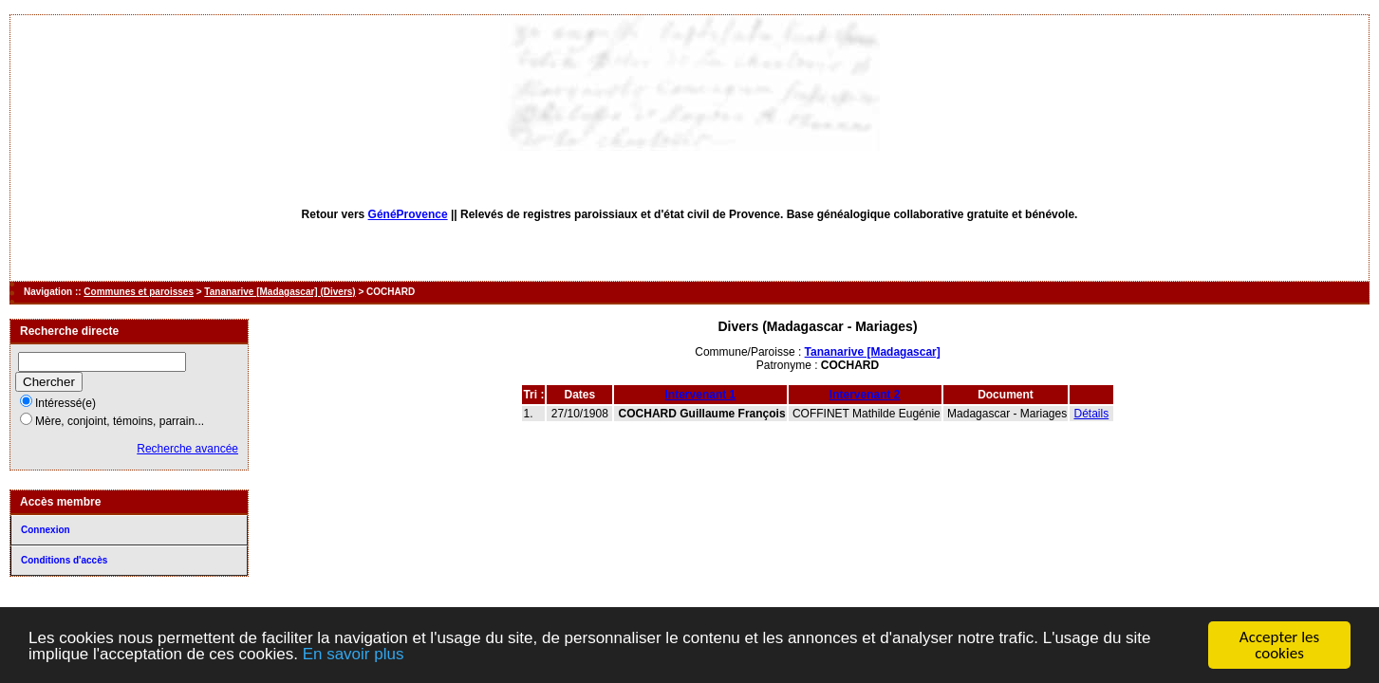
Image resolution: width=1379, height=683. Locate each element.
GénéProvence (408, 214)
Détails (1091, 413)
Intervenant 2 (865, 394)
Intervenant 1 (700, 394)
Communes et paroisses (139, 291)
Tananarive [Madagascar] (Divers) (279, 291)
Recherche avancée (187, 448)
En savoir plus (353, 654)
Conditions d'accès (64, 560)
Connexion (45, 530)
